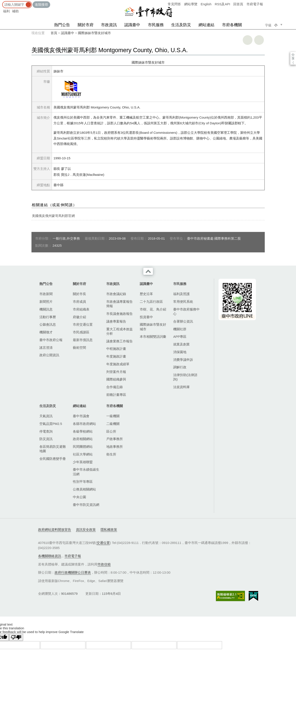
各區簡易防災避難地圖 (52, 449)
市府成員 (79, 301)
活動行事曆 (47, 317)
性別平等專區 (83, 481)
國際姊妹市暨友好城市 (94, 33)
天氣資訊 (46, 416)
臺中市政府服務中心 (186, 311)
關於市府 (86, 25)
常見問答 (174, 4)
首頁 (54, 33)
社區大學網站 (83, 454)
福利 (6, 11)
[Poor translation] (16, 637)
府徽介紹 (79, 317)
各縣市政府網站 (84, 424)
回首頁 (238, 4)
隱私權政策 (109, 529)
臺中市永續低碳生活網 (86, 472)
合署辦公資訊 (183, 321)
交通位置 (103, 543)
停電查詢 (46, 431)
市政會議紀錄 (116, 294)
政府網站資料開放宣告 (54, 529)
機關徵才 (46, 332)
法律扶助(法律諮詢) (185, 377)
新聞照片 (46, 301)
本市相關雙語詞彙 (153, 336)
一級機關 (113, 416)
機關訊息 (46, 309)
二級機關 (113, 424)
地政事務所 (114, 446)
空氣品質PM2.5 (50, 424)
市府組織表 (81, 309)
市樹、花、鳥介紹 (153, 309)
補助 (15, 11)
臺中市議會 (81, 416)
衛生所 (111, 454)
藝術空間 (79, 347)
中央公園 (79, 497)
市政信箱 (104, 564)
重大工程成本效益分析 (119, 331)
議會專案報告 (116, 321)
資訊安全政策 (86, 529)
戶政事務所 (114, 439)
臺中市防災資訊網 (86, 505)
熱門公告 (62, 25)
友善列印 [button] (247, 40)
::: (1, 2)
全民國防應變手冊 (52, 459)
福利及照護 (181, 294)
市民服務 (156, 25)
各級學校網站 (83, 431)
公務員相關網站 (84, 489)
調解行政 (179, 367)
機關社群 (179, 329)
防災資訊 (46, 439)
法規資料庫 (181, 387)
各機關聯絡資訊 (49, 556)
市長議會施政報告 (119, 314)
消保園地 (179, 352)
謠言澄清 (46, 347)
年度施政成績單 (117, 364)
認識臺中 (132, 25)
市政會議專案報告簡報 (119, 304)
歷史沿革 (146, 294)
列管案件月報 (116, 372)
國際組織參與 (116, 379)
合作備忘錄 (114, 387)
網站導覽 (190, 4)
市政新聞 (46, 294)
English (206, 4)
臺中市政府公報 (51, 340)
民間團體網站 (83, 446)
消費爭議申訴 (183, 360)
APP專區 (179, 336)
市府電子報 (254, 4)
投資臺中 (146, 317)
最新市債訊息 (83, 340)
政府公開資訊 (49, 355)
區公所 (111, 431)
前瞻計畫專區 (116, 395)
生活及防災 (181, 25)
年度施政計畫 (116, 356)
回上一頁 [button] (259, 40)
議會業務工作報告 (119, 341)
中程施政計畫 (116, 349)
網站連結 (206, 25)
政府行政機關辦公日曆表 (73, 572)
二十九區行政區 (151, 301)
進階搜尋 (41, 4)
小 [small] (276, 25)
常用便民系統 (183, 301)
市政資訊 (109, 25)
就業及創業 (181, 344)
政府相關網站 (83, 439)
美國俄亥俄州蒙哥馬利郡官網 (53, 216)
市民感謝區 (81, 332)
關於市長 (79, 294)
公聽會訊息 (47, 324)
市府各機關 (232, 25)
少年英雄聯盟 (83, 462)
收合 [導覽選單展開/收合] (148, 271)
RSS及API (222, 4)
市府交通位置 (83, 324)
